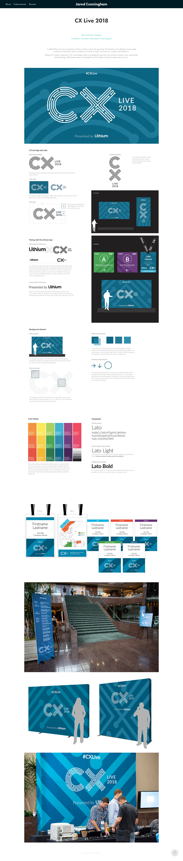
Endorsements (20, 4)
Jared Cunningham (91, 4)
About (8, 4)
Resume (32, 4)
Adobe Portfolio (95, 853)
